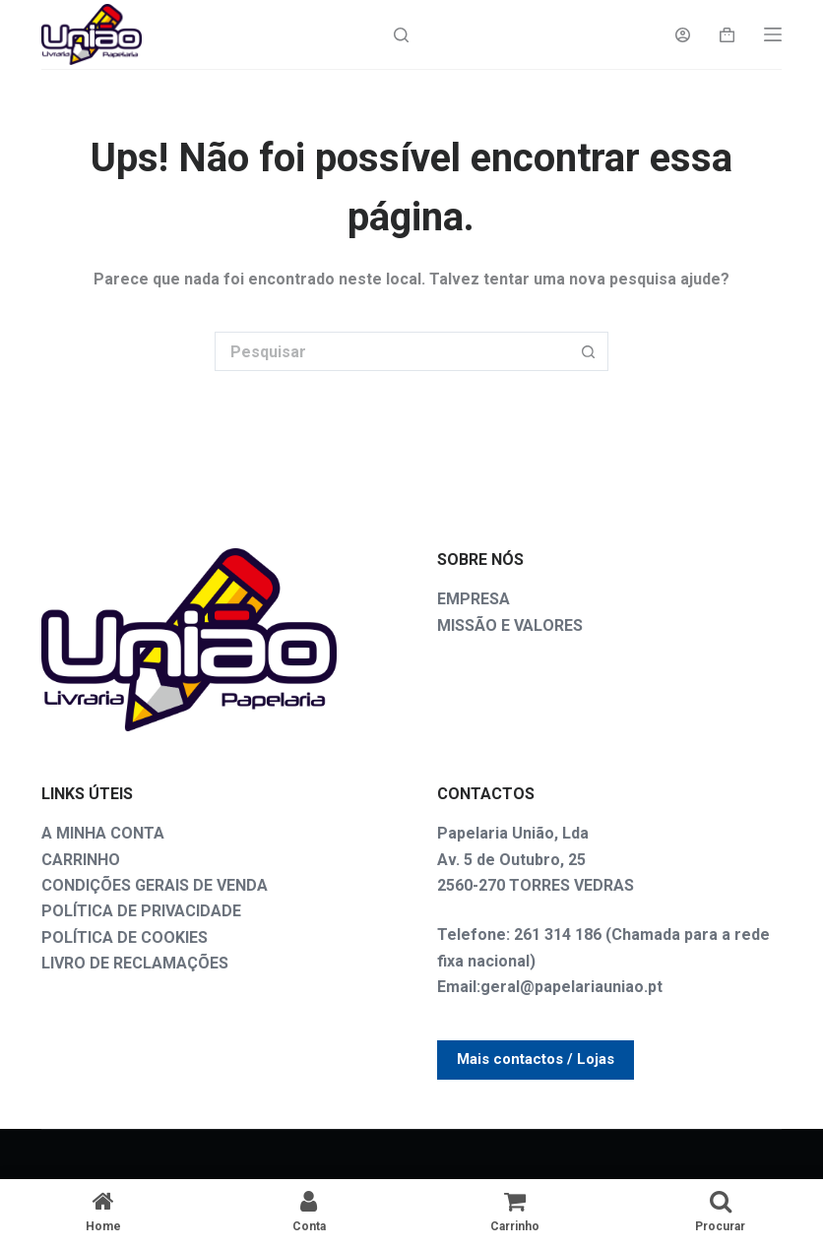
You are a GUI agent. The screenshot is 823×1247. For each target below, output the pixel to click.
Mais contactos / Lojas (535, 1059)
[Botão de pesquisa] (588, 351)
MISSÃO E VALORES (510, 625)
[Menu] (773, 34)
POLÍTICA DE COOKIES (124, 937)
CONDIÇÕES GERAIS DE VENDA (154, 885)
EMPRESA (473, 599)
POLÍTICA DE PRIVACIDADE (141, 911)
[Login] (682, 35)
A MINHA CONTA (102, 833)
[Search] (401, 35)
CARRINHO (80, 859)
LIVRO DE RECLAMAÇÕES (134, 963)
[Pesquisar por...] (392, 351)
